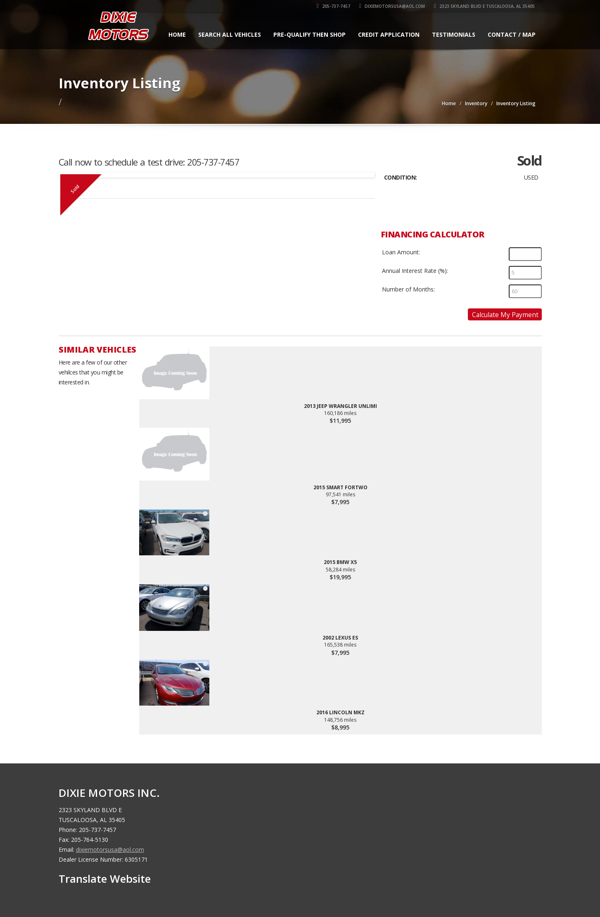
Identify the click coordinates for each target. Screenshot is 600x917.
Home (177, 34)
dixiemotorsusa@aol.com (392, 6)
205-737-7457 (334, 6)
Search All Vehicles (229, 34)
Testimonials (453, 34)
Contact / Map (512, 34)
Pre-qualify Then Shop (309, 34)
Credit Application (389, 34)
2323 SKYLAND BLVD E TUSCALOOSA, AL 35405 (484, 6)
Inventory (476, 103)
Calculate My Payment (505, 314)
